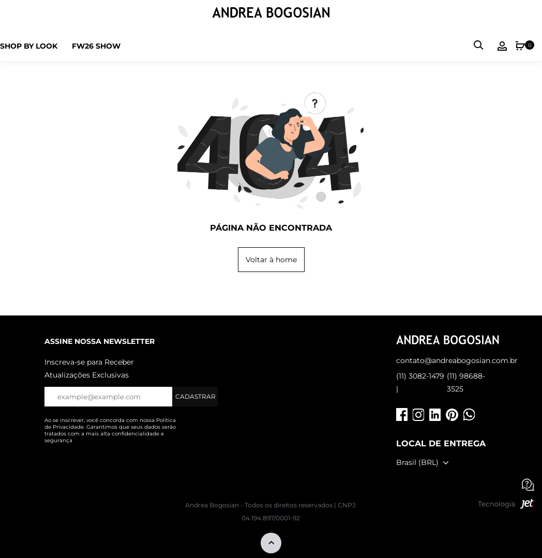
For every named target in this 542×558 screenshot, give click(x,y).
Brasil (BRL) (417, 462)
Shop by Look (28, 46)
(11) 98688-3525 (466, 382)
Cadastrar (195, 396)
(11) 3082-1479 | (420, 382)
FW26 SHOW (96, 46)
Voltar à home (271, 259)
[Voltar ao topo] (271, 543)
